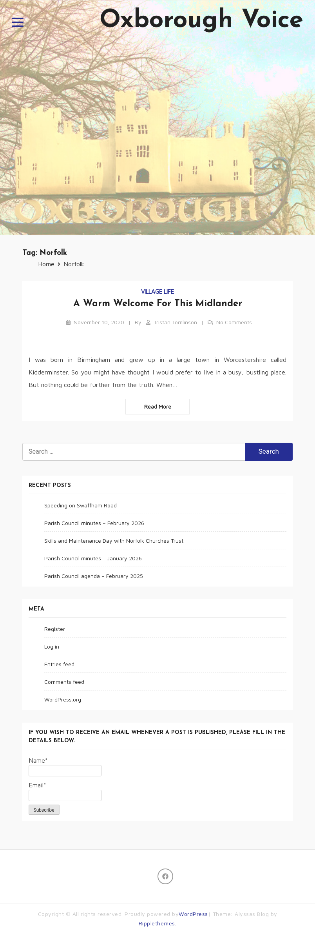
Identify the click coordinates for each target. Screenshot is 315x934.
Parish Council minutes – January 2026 (93, 558)
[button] (18, 23)
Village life (157, 291)
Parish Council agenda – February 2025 (93, 575)
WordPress (193, 913)
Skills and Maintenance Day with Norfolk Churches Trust (113, 540)
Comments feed (64, 681)
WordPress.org (62, 699)
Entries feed (59, 664)
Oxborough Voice (201, 20)
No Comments (234, 322)
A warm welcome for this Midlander (157, 304)
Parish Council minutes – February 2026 (94, 523)
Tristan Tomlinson (175, 322)
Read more (157, 406)
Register (54, 628)
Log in (51, 646)
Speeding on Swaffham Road (80, 505)
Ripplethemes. (158, 923)
